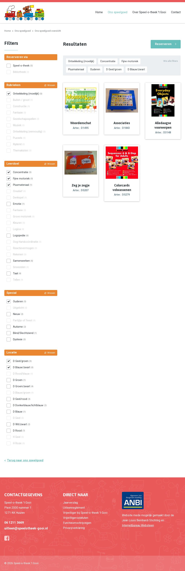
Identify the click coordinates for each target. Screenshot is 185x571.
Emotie (19, 203)
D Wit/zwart (21, 424)
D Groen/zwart (23, 386)
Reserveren (163, 44)
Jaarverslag (70, 502)
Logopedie (21, 235)
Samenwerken (23, 260)
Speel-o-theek (23, 65)
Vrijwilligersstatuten (75, 518)
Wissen (51, 85)
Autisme (19, 326)
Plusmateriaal (76, 69)
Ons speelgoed (117, 12)
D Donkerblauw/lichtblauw (30, 405)
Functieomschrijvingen (77, 523)
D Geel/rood (21, 399)
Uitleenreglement (74, 507)
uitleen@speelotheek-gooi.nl (26, 528)
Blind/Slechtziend (25, 333)
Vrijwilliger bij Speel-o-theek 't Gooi (85, 512)
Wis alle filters (170, 61)
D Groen (19, 380)
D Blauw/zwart (136, 69)
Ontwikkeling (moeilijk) (81, 61)
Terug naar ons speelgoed (25, 460)
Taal (17, 273)
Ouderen (95, 69)
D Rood (19, 430)
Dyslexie (19, 339)
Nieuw (18, 314)
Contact (176, 12)
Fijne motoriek (130, 61)
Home (99, 12)
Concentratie (107, 61)
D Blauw (19, 411)
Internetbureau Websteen (138, 525)
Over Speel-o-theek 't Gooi (149, 12)
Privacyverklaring (74, 528)
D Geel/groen (114, 69)
